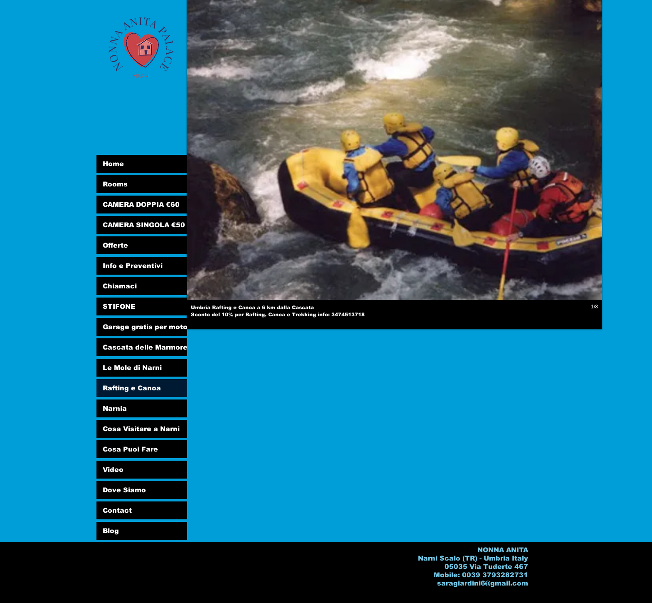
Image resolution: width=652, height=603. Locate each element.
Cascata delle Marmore (145, 347)
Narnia (115, 408)
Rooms (115, 184)
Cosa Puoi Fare (130, 449)
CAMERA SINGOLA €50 (144, 224)
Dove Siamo (124, 490)
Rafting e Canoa (132, 388)
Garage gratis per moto (145, 326)
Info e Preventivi (133, 265)
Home (113, 163)
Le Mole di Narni (132, 367)
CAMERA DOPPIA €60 (141, 204)
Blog (111, 530)
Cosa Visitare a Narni (141, 428)
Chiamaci (120, 286)
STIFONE (119, 306)
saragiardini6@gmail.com (482, 583)
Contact (117, 510)
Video (113, 469)
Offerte (115, 245)
